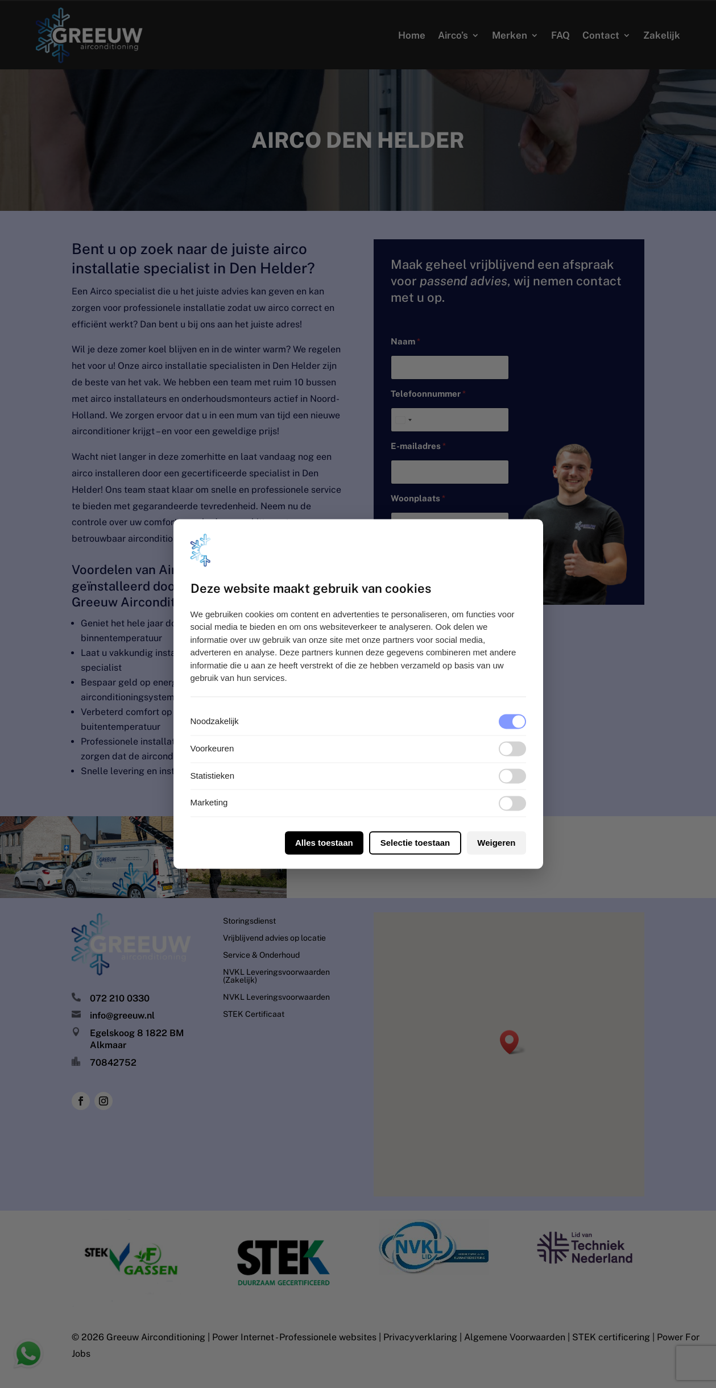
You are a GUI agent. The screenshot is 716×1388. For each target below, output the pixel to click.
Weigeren (496, 843)
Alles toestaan (324, 843)
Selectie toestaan (415, 843)
